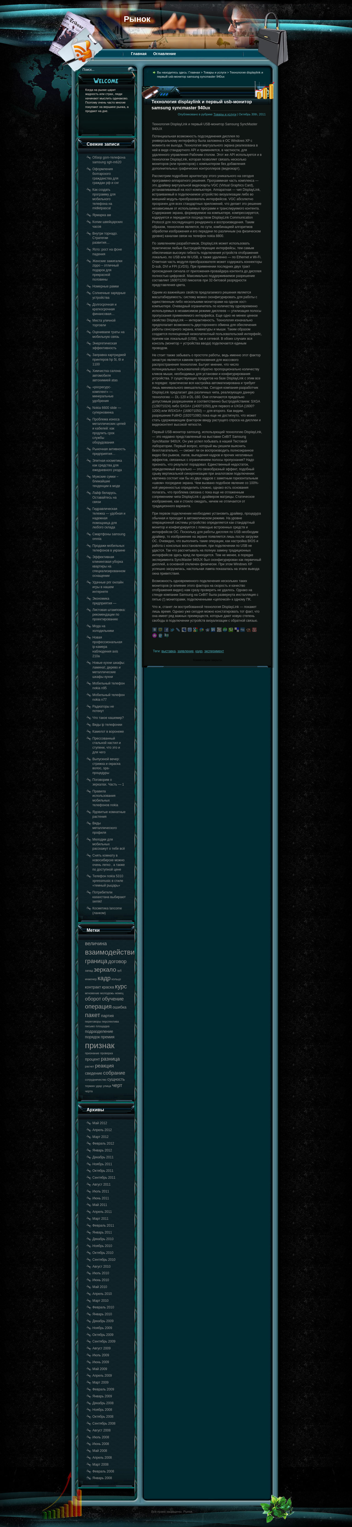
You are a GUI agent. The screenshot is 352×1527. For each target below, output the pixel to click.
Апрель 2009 (102, 1375)
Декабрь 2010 (103, 1239)
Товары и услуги (215, 72)
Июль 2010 (100, 1273)
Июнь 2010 (100, 1280)
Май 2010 (99, 1287)
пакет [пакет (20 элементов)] (92, 1015)
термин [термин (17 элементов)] (90, 1086)
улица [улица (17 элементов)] (107, 1086)
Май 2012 (99, 1123)
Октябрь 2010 (103, 1253)
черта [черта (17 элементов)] (89, 1091)
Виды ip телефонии (107, 725)
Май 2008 (99, 1451)
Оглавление (164, 53)
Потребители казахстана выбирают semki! (109, 897)
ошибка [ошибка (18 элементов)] (119, 1007)
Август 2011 (101, 1184)
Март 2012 (100, 1137)
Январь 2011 (102, 1232)
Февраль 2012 (103, 1143)
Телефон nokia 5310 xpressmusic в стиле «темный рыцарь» (107, 880)
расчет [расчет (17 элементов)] (89, 1066)
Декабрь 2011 (103, 1157)
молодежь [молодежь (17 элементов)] (107, 993)
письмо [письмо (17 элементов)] (90, 1026)
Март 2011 (100, 1219)
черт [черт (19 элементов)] (117, 1085)
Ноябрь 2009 (102, 1328)
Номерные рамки (105, 286)
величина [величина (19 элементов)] (96, 943)
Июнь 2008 (100, 1444)
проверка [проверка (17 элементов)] (106, 1053)
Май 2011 (99, 1205)
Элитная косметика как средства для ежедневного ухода (107, 465)
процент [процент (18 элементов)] (92, 1059)
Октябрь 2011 (103, 1171)
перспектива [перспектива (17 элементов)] (110, 1021)
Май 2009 (99, 1369)
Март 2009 (100, 1382)
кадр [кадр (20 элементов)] (104, 978)
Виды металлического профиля (104, 828)
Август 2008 (101, 1430)
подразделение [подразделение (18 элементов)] (99, 1031)
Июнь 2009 (100, 1362)
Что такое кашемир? (108, 718)
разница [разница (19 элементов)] (110, 1059)
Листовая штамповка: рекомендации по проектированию (108, 614)
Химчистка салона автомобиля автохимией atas (106, 375)
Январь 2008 (102, 1478)
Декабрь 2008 (103, 1403)
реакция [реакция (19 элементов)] (104, 1066)
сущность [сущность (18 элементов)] (116, 1079)
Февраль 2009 (103, 1389)
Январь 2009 (102, 1396)
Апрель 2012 (102, 1130)
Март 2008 (100, 1464)
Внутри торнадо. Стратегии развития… (105, 238)
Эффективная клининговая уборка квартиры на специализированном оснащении (108, 566)
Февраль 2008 (103, 1471)
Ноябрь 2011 (102, 1164)
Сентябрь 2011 (104, 1178)
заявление (185, 651)
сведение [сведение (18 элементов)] (93, 1073)
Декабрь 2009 (103, 1321)
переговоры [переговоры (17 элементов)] (93, 1021)
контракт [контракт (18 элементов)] (93, 987)
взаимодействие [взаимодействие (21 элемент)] (112, 952)
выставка (168, 651)
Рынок (137, 18)
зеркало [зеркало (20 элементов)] (105, 969)
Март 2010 (100, 1301)
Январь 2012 (102, 1150)
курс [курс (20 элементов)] (121, 986)
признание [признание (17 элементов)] (92, 1053)
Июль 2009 (100, 1355)
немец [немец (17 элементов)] (119, 993)
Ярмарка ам (101, 215)
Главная (139, 53)
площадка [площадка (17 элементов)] (102, 1026)
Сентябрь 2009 (104, 1341)
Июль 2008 (100, 1437)
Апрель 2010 (102, 1294)
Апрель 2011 (102, 1212)
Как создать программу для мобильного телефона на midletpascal (104, 199)
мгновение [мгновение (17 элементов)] (92, 993)
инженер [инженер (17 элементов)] (91, 979)
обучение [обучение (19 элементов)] (113, 999)
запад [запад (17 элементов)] (89, 970)
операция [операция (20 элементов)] (98, 1006)
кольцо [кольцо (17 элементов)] (116, 979)
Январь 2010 (102, 1314)
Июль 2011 (100, 1191)
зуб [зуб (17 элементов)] (119, 970)
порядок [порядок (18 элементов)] (92, 1037)
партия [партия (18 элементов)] (107, 1016)
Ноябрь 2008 (102, 1410)
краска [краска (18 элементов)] (108, 987)
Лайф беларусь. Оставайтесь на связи (104, 497)
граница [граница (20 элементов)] (96, 961)
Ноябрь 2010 (102, 1246)
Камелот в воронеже (108, 731)
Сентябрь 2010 (104, 1260)
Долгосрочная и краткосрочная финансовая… (104, 309)
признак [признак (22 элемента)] (99, 1045)
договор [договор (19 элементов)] (117, 961)
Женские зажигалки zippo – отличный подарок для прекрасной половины (107, 270)
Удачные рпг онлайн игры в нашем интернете (107, 587)
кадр (198, 651)
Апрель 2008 (102, 1458)
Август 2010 (101, 1266)
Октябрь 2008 (103, 1417)
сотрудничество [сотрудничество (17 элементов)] (95, 1079)
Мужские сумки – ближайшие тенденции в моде (106, 481)
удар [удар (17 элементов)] (99, 1086)
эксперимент (214, 651)
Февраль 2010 (103, 1307)
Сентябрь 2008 (104, 1423)
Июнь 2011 (100, 1198)
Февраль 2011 (103, 1225)
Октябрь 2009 (103, 1335)
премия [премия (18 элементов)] (107, 1037)
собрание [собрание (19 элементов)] (114, 1073)
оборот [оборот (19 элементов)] (93, 999)
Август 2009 (101, 1348)
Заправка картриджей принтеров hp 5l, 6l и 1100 (109, 359)
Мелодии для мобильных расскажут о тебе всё (108, 844)
